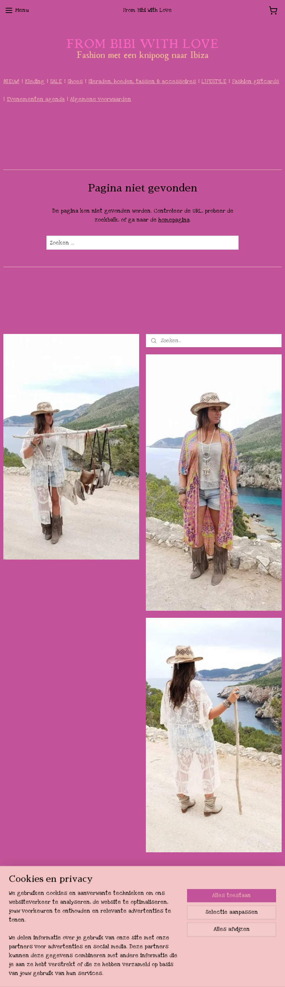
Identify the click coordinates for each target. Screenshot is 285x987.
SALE (56, 81)
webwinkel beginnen (162, 973)
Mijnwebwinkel (219, 973)
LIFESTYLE (214, 81)
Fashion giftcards (255, 81)
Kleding (35, 81)
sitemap (123, 973)
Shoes (75, 81)
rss (137, 973)
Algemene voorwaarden (100, 99)
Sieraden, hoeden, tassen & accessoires (142, 81)
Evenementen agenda (36, 99)
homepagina (174, 219)
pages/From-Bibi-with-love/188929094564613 (222, 879)
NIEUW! (11, 81)
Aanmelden (23, 938)
